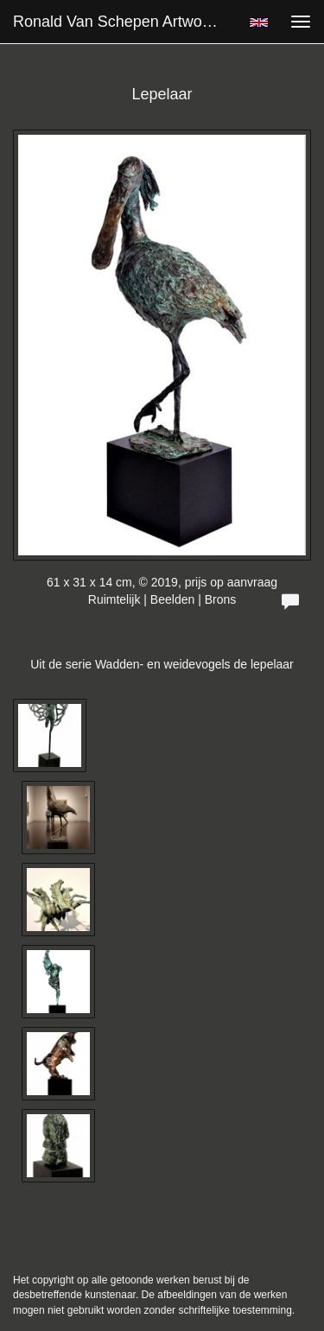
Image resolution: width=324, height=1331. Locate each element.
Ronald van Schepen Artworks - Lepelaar (124, 21)
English (259, 22)
